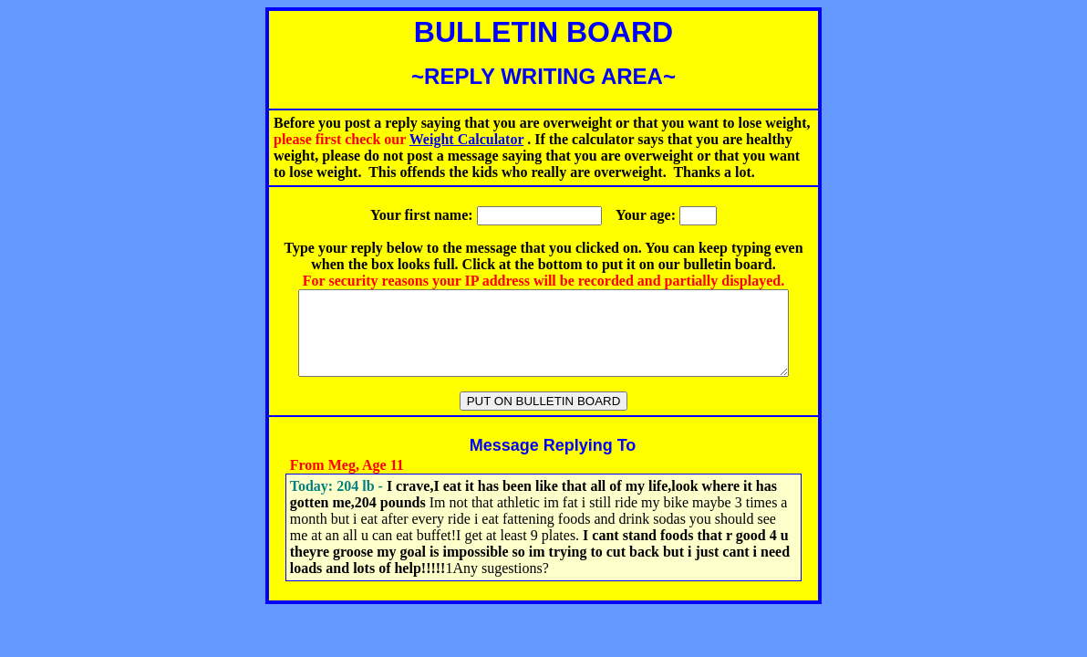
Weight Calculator (466, 139)
